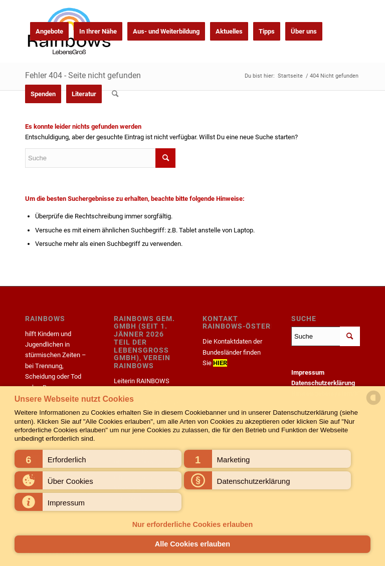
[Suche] (115, 94)
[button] (98, 459)
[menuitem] (49, 31)
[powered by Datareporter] (373, 404)
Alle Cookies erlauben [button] (192, 544)
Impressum (307, 372)
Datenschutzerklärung (323, 383)
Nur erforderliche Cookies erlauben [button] (192, 524)
